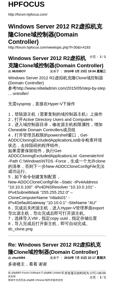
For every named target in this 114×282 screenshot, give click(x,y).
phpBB (15, 272)
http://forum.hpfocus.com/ (28, 14)
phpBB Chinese (36, 280)
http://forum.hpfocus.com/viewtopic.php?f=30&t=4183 (49, 47)
